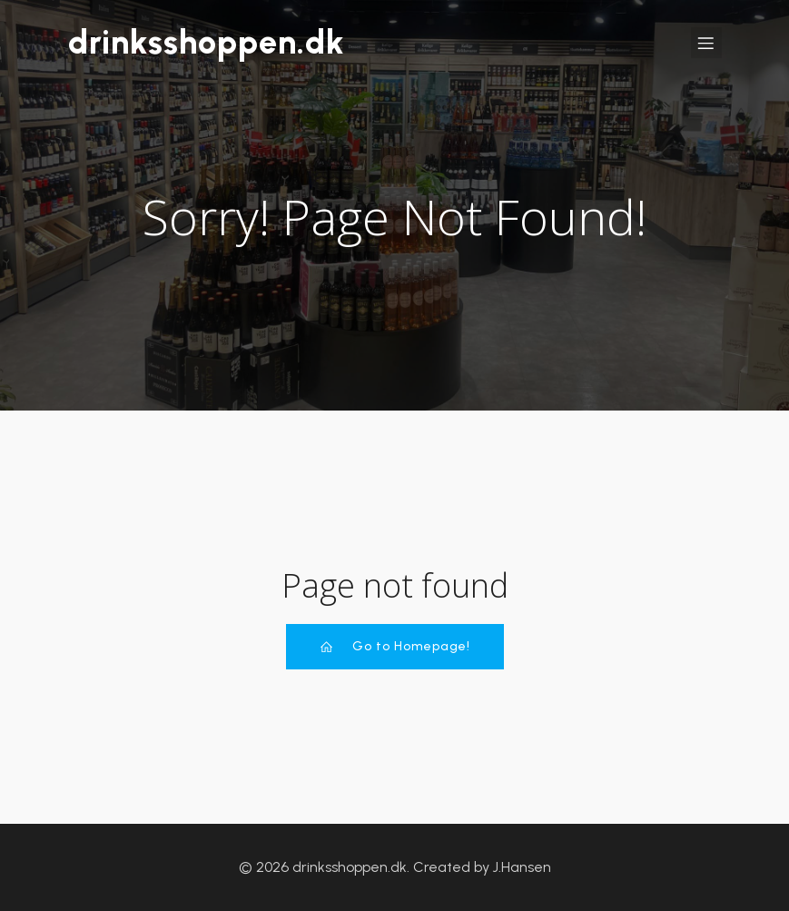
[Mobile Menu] (706, 42)
